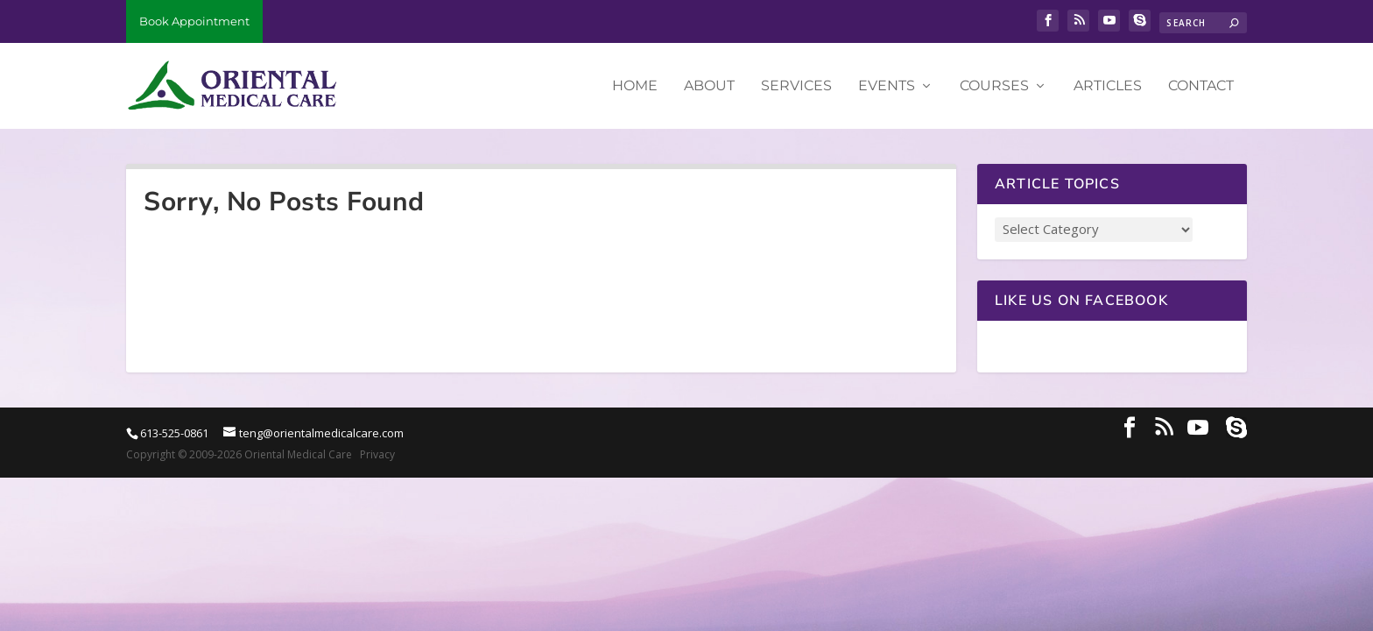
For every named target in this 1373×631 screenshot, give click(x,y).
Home (635, 86)
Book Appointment (194, 21)
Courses (994, 86)
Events (886, 86)
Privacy (377, 454)
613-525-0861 (174, 433)
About (709, 86)
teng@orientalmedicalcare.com (321, 433)
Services (796, 86)
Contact (1201, 86)
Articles (1108, 86)
